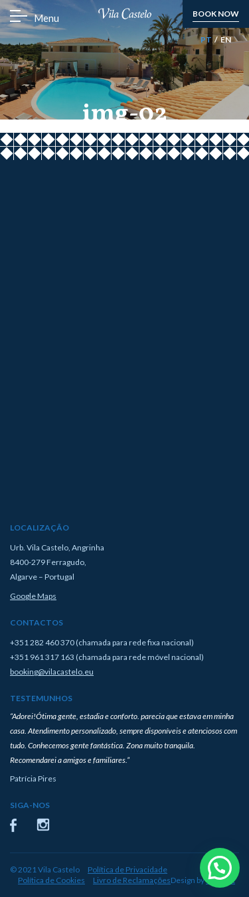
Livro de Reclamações (132, 880)
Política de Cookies (51, 880)
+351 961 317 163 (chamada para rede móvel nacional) (107, 657)
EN (225, 39)
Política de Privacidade (127, 869)
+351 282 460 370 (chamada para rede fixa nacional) (102, 642)
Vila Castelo (124, 14)
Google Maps (33, 596)
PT (206, 39)
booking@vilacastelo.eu (52, 672)
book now (216, 14)
